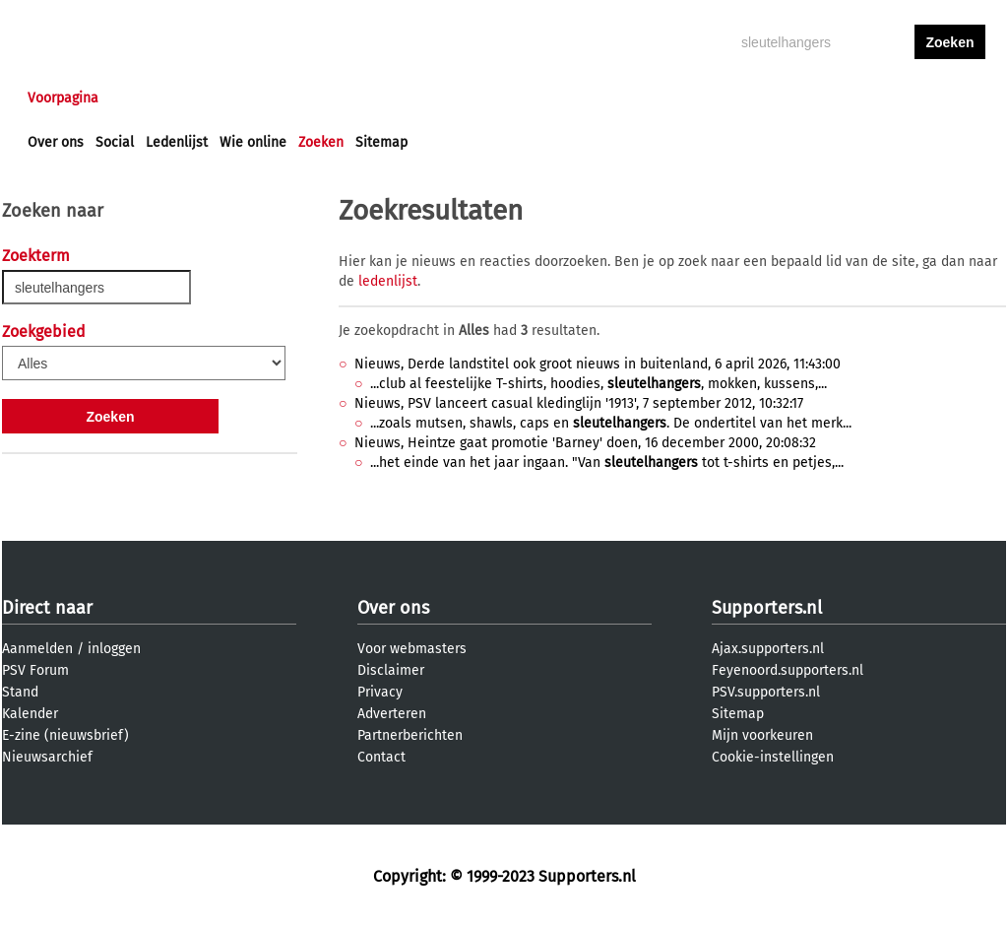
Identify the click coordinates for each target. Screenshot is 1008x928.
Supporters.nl (767, 608)
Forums (219, 98)
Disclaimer (390, 670)
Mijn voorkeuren (762, 735)
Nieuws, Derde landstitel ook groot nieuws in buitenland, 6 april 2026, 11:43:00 (597, 364)
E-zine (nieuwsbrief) (65, 735)
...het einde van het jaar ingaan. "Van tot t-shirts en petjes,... (607, 462)
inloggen (874, 98)
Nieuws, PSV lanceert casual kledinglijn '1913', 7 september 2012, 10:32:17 (578, 403)
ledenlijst (387, 281)
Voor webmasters (412, 648)
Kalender (30, 713)
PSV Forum (35, 670)
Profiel (432, 98)
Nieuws (147, 98)
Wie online (253, 142)
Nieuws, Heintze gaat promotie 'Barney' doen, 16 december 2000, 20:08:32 (585, 442)
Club (373, 98)
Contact (381, 757)
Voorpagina (63, 98)
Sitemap (381, 142)
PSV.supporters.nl (766, 692)
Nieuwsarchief (47, 757)
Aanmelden (37, 648)
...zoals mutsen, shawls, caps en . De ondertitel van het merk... (610, 423)
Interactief (301, 98)
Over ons (56, 142)
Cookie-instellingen (773, 757)
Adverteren (391, 713)
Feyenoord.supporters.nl (787, 670)
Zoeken (321, 142)
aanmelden (949, 98)
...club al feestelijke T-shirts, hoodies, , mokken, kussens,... (598, 383)
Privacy (380, 692)
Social (114, 142)
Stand (20, 692)
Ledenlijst (177, 142)
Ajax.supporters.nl (768, 648)
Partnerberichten (410, 735)
